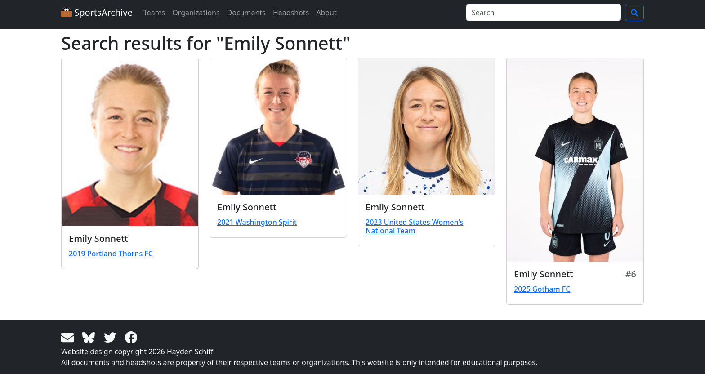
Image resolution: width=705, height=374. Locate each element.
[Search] (543, 12)
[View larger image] (130, 142)
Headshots (291, 13)
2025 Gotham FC (542, 289)
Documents (246, 13)
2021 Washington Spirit (257, 222)
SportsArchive (97, 12)
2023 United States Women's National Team (414, 226)
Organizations (195, 13)
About (326, 13)
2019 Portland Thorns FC (111, 253)
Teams (154, 13)
